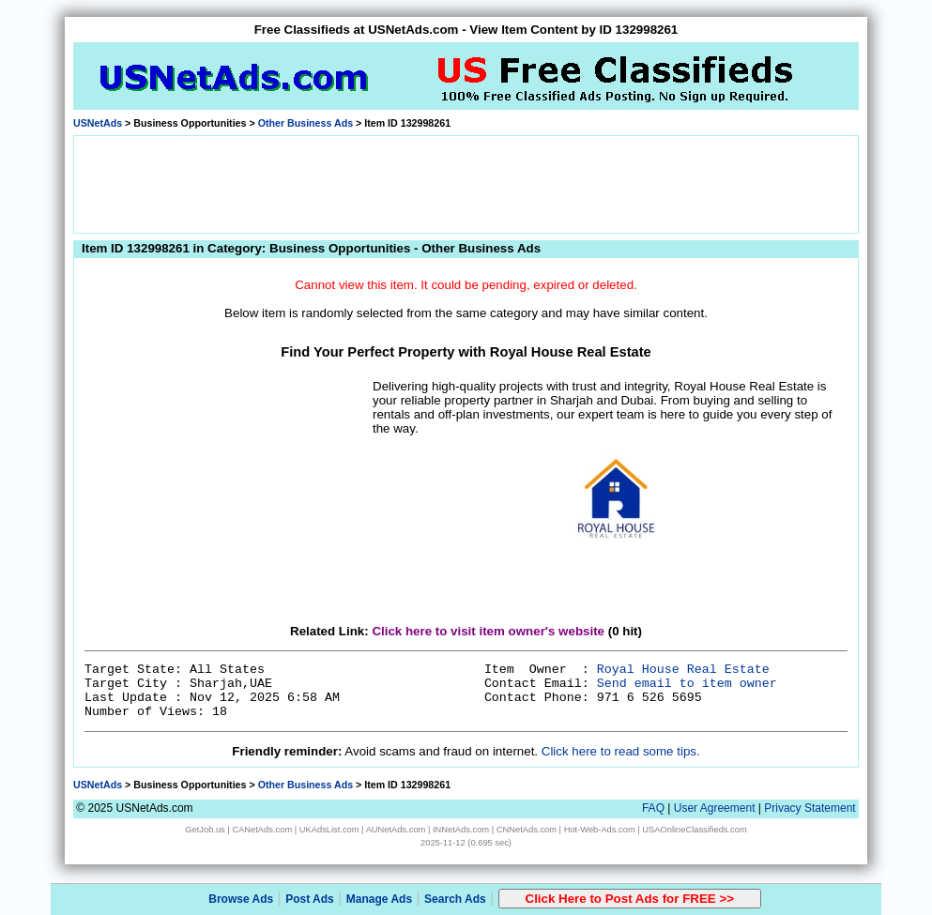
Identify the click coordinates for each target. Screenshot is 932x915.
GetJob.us (205, 829)
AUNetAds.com (396, 829)
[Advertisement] (466, 183)
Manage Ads (379, 899)
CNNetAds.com (527, 829)
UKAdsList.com (329, 829)
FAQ (653, 808)
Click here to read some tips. (621, 751)
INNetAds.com (461, 829)
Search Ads (455, 899)
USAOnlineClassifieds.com (694, 829)
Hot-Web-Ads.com (599, 829)
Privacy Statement (809, 808)
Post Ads (309, 899)
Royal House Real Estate (683, 670)
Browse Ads (240, 899)
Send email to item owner (687, 684)
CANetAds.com (262, 829)
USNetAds (97, 123)
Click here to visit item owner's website (488, 631)
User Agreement (715, 808)
